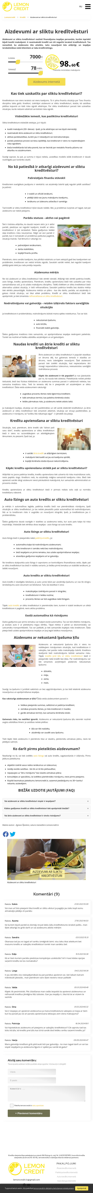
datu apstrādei (38, 1105)
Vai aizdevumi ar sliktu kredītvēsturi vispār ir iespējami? (30, 801)
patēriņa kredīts (42, 538)
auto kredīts (13, 605)
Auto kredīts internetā (66, 1176)
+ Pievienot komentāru (28, 1113)
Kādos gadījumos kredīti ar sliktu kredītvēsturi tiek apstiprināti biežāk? (36, 808)
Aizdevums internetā (46, 82)
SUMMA (11, 58)
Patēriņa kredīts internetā (66, 1172)
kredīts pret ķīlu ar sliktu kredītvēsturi (64, 656)
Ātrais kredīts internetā (66, 1168)
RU (80, 6)
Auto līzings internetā (66, 1181)
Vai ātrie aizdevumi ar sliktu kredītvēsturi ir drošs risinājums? (32, 816)
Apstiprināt (81, 1188)
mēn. (40, 68)
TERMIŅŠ (12, 69)
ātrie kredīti (38, 453)
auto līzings (38, 755)
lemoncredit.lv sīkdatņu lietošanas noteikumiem (53, 1188)
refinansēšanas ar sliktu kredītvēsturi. (46, 296)
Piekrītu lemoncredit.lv (29, 1105)
